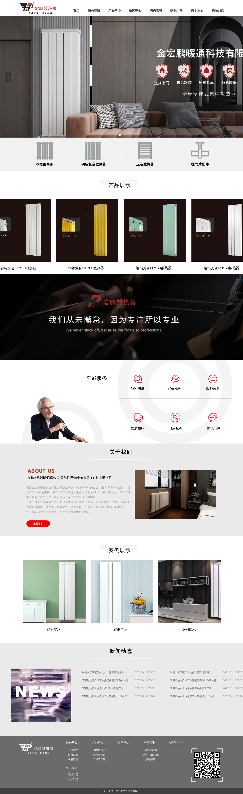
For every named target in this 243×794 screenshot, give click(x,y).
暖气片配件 (200, 164)
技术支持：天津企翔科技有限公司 (121, 790)
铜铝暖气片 (99, 754)
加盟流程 (73, 759)
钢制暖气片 (99, 750)
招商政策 (73, 754)
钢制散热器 (44, 164)
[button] (8, 77)
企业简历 (73, 774)
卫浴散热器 (145, 164)
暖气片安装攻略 (151, 754)
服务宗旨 (151, 759)
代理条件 (73, 750)
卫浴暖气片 (99, 759)
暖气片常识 (151, 750)
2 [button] (123, 135)
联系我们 (73, 779)
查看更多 (38, 523)
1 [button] (119, 135)
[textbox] (74, 742)
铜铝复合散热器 (93, 164)
